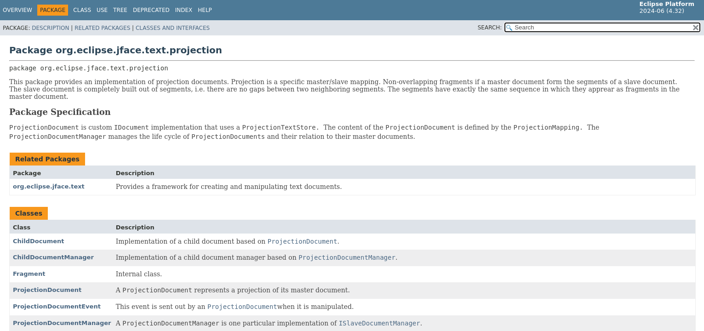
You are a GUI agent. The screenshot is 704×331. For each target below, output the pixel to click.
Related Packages (102, 28)
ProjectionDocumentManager (62, 323)
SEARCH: (490, 27)
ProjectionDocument (47, 289)
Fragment (29, 273)
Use (102, 10)
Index (184, 10)
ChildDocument (38, 241)
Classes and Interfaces (173, 28)
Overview (17, 10)
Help (205, 10)
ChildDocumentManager (53, 257)
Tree (120, 10)
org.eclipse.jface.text (49, 186)
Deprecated (151, 10)
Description (50, 28)
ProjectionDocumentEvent (57, 306)
